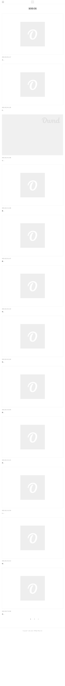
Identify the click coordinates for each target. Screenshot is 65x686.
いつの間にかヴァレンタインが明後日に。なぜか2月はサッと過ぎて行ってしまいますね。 (25, 557)
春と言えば (5, 170)
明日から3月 (5, 60)
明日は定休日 (6, 224)
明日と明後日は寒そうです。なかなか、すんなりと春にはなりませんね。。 (21, 393)
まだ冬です (5, 390)
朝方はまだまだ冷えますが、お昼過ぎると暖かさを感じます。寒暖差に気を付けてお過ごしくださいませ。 (30, 610)
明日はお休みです (7, 335)
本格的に (4, 661)
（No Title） (5, 115)
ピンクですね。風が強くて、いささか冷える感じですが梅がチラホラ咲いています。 (24, 173)
